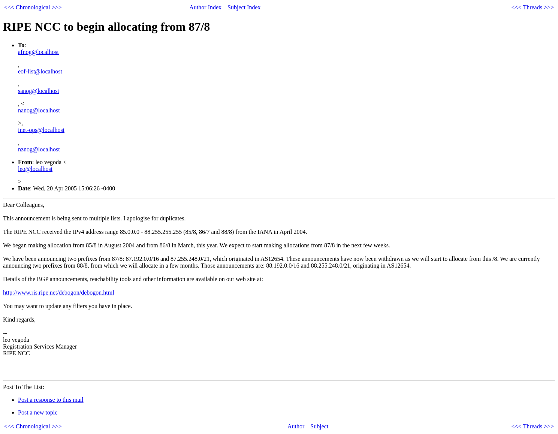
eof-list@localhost (40, 71)
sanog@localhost (38, 91)
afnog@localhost (38, 52)
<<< (9, 7)
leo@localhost (35, 169)
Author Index (205, 7)
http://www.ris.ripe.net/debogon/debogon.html (58, 292)
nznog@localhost (39, 149)
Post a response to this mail (51, 400)
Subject (319, 426)
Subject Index (243, 7)
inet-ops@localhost (41, 130)
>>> (57, 7)
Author (295, 426)
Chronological (33, 7)
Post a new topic (37, 412)
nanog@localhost (39, 110)
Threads (532, 7)
